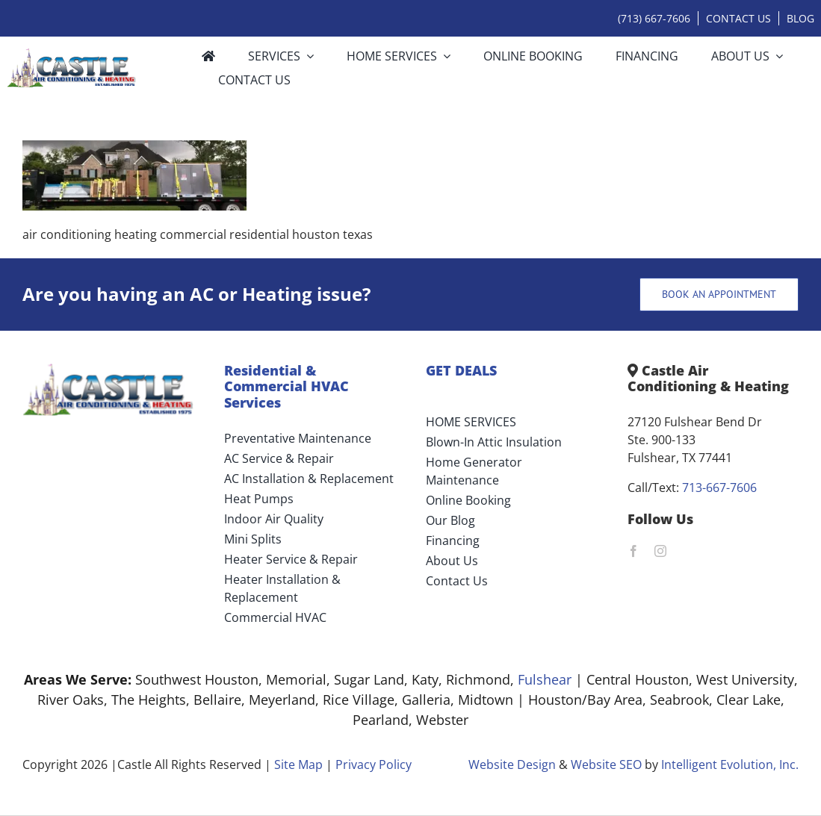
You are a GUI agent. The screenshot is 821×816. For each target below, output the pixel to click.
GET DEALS (461, 370)
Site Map (298, 764)
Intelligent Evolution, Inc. (730, 764)
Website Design (512, 764)
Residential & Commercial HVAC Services (286, 386)
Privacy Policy (373, 764)
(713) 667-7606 (654, 18)
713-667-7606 (719, 487)
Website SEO (606, 764)
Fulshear (544, 679)
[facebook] (633, 551)
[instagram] (660, 551)
